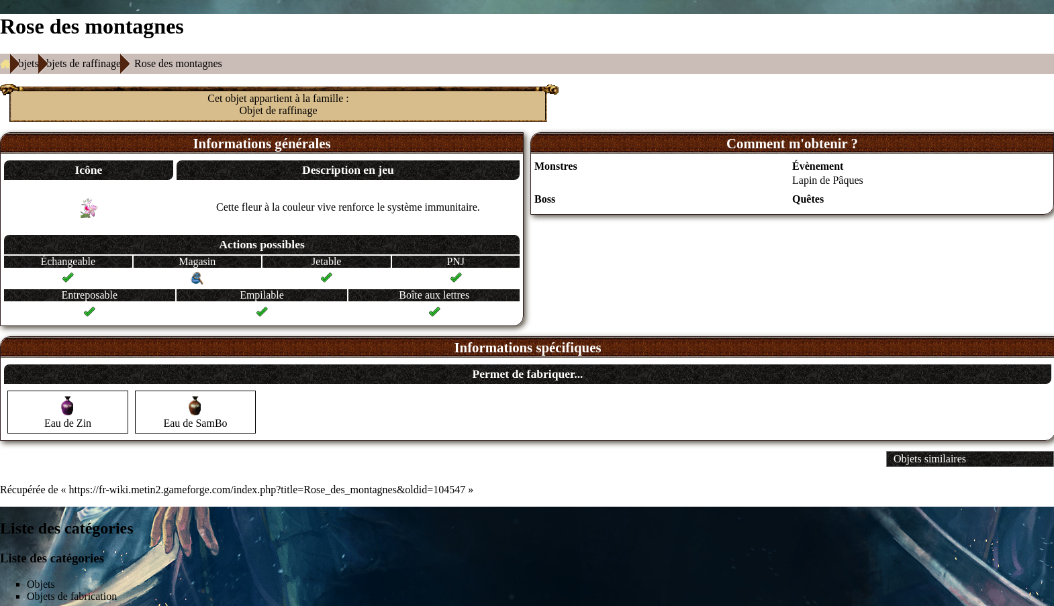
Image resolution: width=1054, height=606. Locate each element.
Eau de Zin (67, 423)
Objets (25, 63)
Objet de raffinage (278, 110)
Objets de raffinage (80, 63)
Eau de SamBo (195, 423)
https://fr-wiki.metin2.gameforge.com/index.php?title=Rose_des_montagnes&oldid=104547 (267, 489)
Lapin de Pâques (827, 180)
